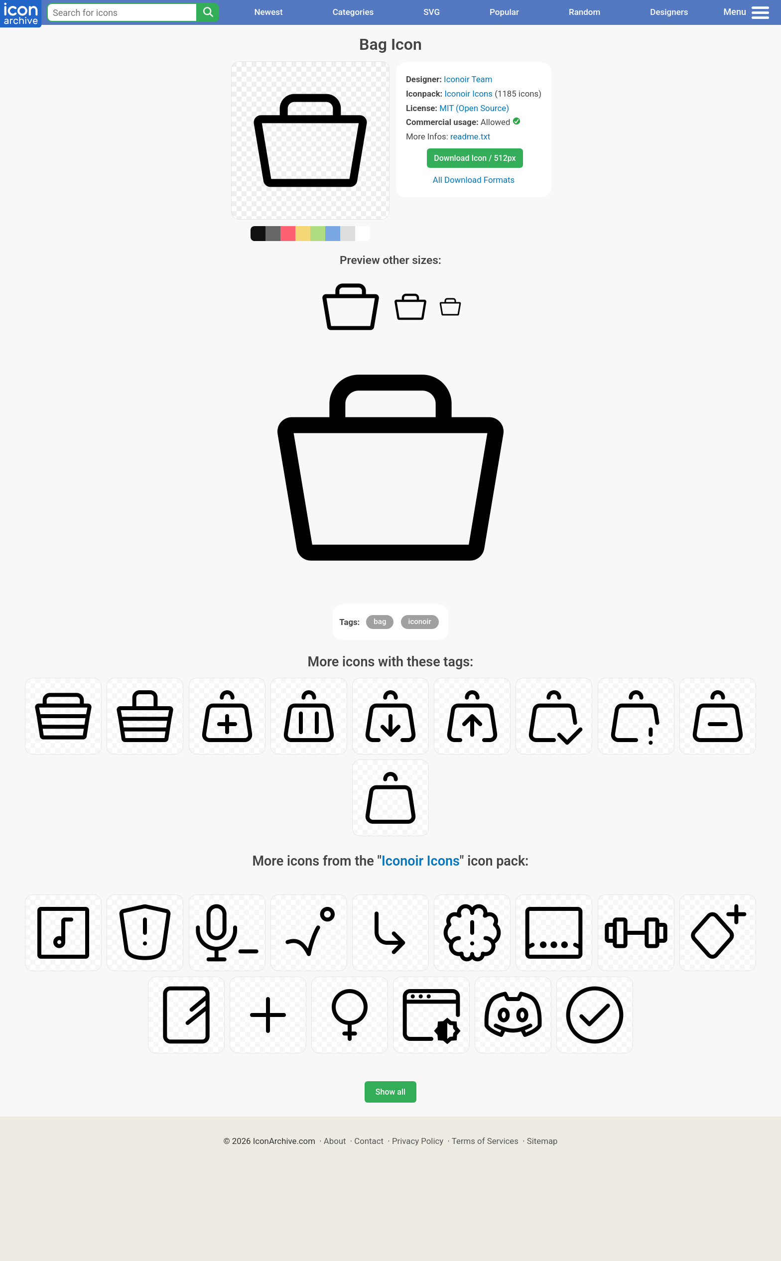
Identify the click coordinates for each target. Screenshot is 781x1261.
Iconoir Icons (469, 94)
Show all (390, 1092)
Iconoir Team (468, 79)
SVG (431, 12)
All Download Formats (474, 180)
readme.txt (470, 136)
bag (380, 621)
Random (584, 12)
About (335, 1141)
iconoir (419, 621)
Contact (369, 1141)
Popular (504, 12)
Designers (669, 12)
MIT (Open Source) (474, 108)
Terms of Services (485, 1141)
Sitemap (542, 1141)
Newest (268, 12)
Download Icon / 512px (475, 158)
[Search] (207, 12)
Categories (353, 12)
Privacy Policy (417, 1141)
